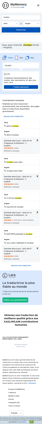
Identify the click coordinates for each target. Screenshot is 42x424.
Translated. (31, 383)
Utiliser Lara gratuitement (15, 300)
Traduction (12, 392)
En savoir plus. (21, 422)
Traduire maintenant (21, 87)
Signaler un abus (14, 396)
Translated (14, 402)
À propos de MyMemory (16, 389)
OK (32, 422)
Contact (11, 399)
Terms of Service (14, 406)
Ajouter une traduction (13, 116)
